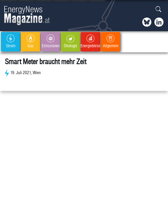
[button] (158, 9)
